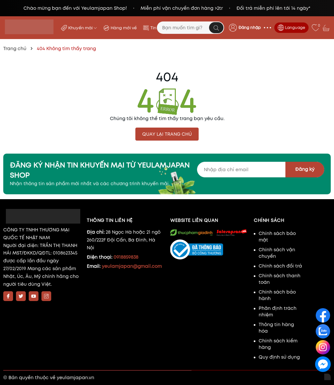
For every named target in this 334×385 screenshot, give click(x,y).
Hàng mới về (124, 28)
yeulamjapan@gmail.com (132, 266)
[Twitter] (21, 296)
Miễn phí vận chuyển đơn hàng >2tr (182, 8)
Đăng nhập (249, 27)
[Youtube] (33, 296)
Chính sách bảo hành (277, 295)
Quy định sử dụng (279, 357)
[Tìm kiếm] (216, 27)
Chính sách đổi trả (280, 266)
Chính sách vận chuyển (277, 252)
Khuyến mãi (82, 28)
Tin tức (157, 28)
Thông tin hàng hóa (276, 327)
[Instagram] (46, 296)
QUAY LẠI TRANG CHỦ (167, 134)
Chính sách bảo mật (277, 236)
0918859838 (126, 257)
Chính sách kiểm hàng (278, 344)
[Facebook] (8, 296)
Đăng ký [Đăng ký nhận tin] (304, 169)
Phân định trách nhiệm (277, 311)
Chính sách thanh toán (279, 278)
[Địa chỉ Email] (260, 169)
